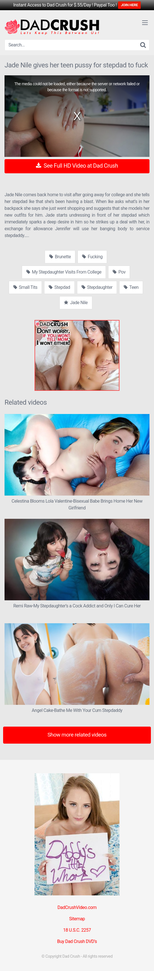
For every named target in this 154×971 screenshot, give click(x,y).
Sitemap (77, 918)
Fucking (92, 256)
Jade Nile (75, 302)
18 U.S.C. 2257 (77, 930)
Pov (119, 272)
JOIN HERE (129, 5)
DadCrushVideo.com (77, 907)
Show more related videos (77, 734)
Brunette (60, 256)
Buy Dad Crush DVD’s (77, 941)
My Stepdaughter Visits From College (64, 272)
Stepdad (59, 287)
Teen (131, 287)
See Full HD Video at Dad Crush (77, 165)
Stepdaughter (97, 287)
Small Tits (25, 287)
